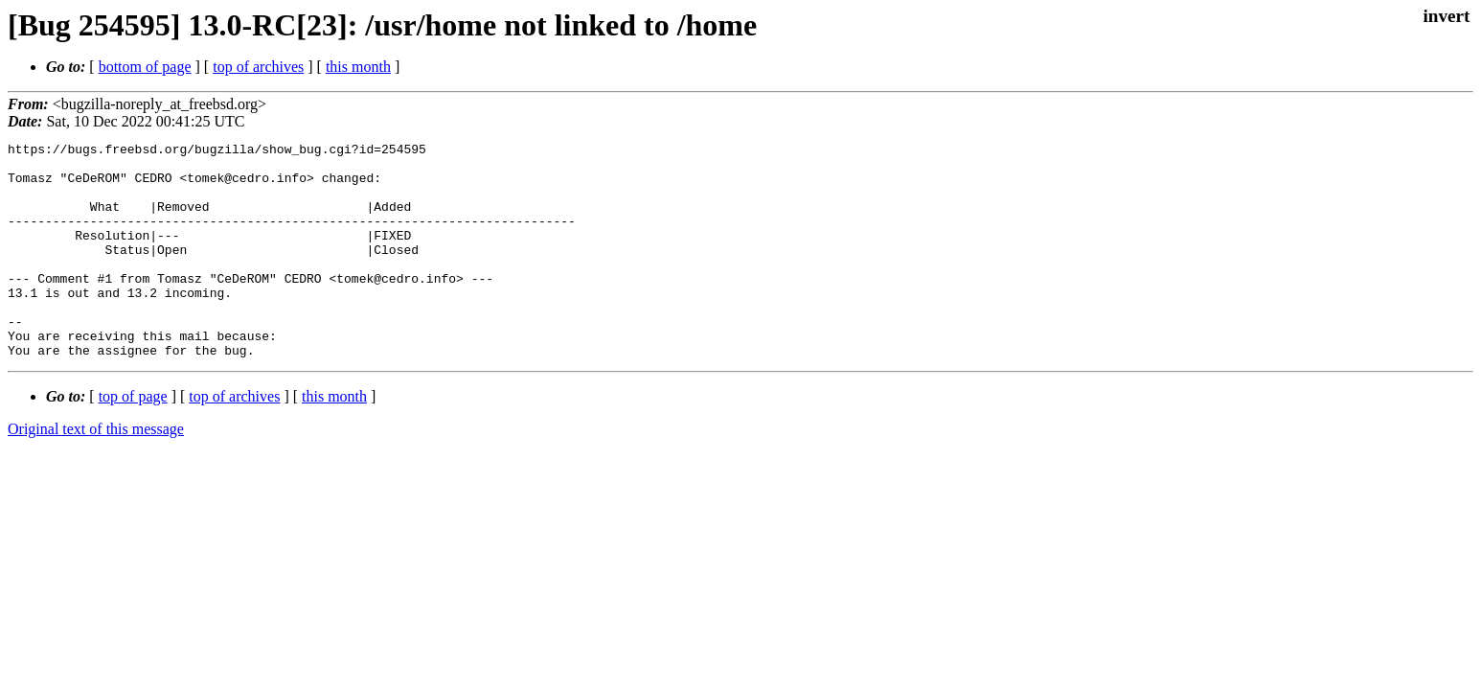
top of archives (258, 66)
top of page (133, 439)
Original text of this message (96, 472)
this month (358, 66)
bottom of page (145, 66)
